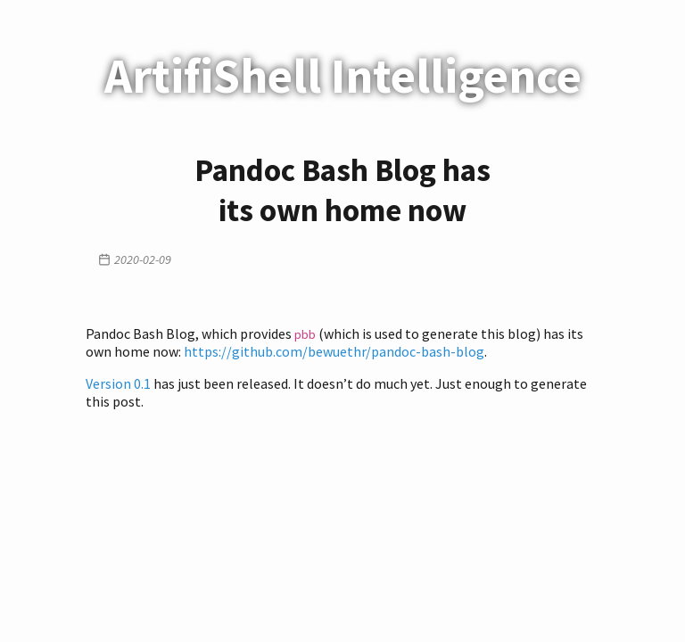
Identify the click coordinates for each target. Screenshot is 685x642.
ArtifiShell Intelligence (343, 75)
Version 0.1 (118, 383)
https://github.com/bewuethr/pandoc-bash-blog (334, 351)
